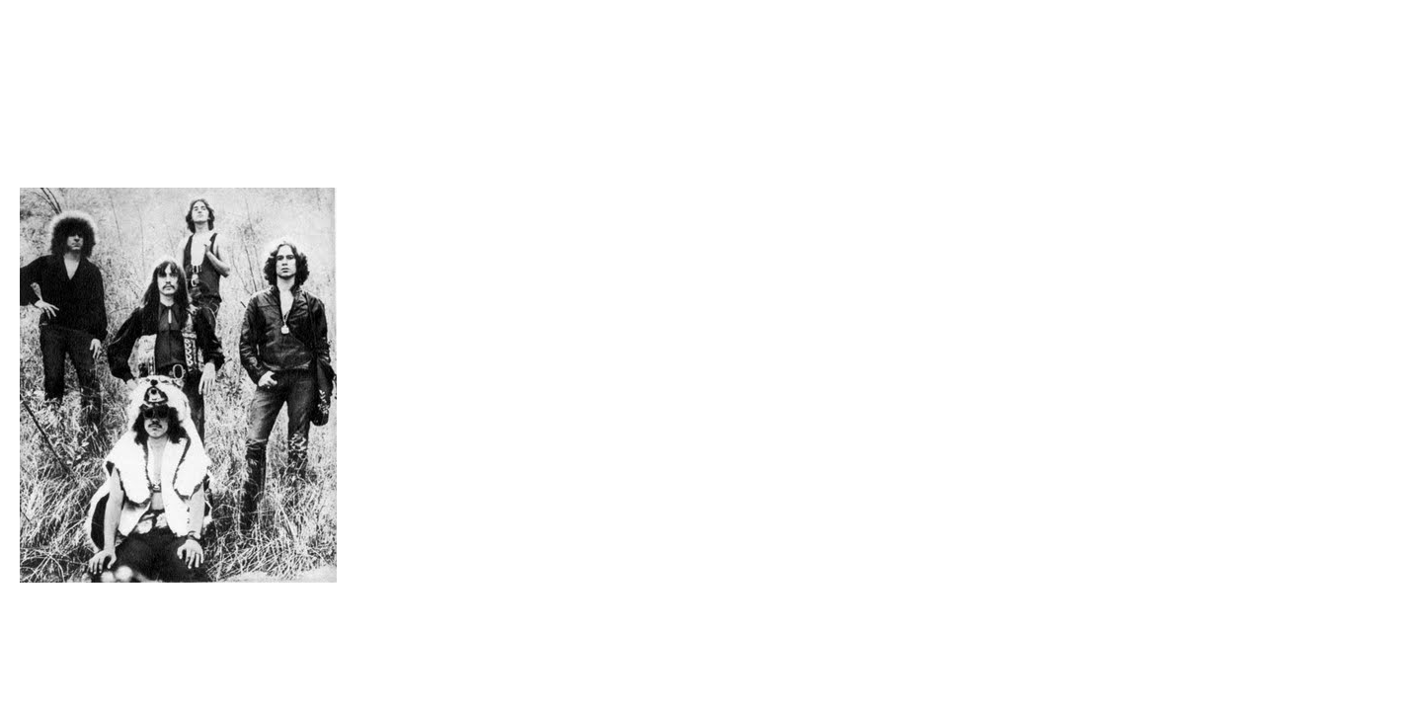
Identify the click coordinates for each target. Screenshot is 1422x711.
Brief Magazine (711, 94)
